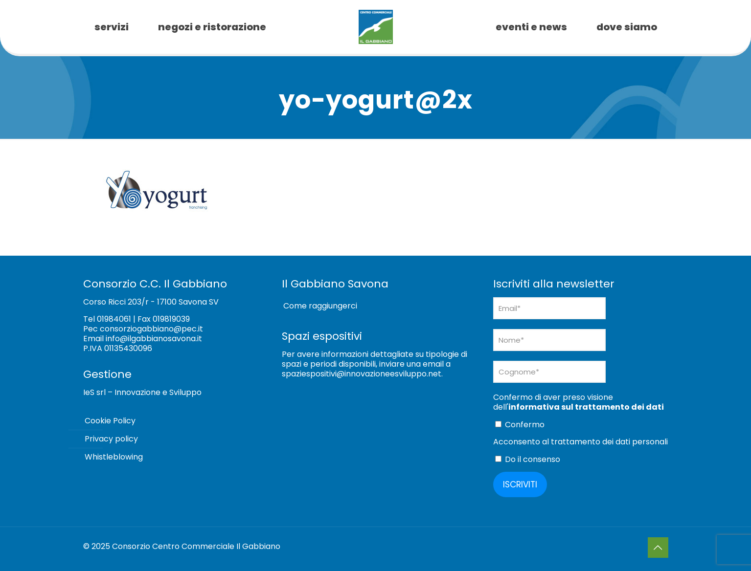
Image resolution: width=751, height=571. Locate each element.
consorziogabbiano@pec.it (151, 328)
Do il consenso (527, 459)
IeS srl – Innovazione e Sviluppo (142, 392)
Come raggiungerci (320, 305)
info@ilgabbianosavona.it (154, 338)
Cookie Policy (110, 420)
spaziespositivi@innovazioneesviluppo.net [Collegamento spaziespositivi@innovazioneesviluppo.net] (361, 373)
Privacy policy (111, 438)
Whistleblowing (114, 456)
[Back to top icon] (658, 547)
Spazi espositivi (322, 336)
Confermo (520, 424)
